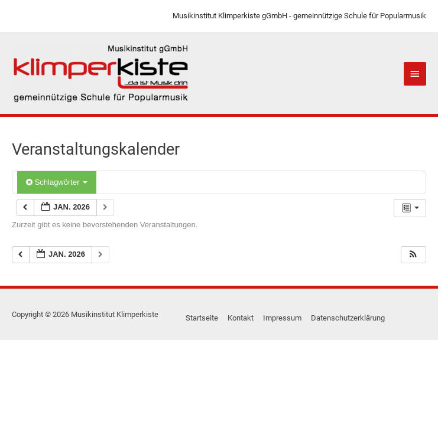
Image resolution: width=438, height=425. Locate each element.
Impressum (282, 317)
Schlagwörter (56, 182)
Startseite (202, 317)
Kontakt (241, 317)
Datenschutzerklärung (348, 317)
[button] (413, 255)
